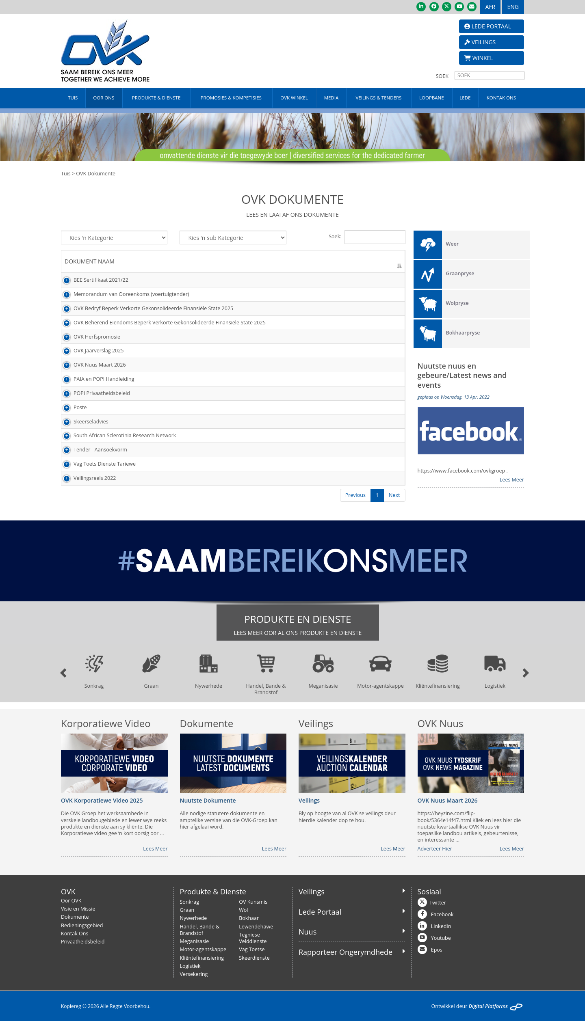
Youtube (441, 938)
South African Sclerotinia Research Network (116, 435)
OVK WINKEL (294, 98)
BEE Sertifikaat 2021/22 (92, 279)
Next (394, 495)
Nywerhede (193, 918)
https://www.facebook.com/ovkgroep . (463, 471)
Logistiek (190, 966)
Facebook (442, 914)
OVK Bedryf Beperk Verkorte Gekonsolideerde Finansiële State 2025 (144, 308)
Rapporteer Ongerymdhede (345, 952)
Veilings (312, 891)
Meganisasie (194, 941)
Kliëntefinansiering (202, 957)
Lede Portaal (320, 912)
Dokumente (75, 916)
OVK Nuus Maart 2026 (91, 364)
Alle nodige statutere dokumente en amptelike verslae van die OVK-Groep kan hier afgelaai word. (228, 820)
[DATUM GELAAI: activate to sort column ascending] (333, 261)
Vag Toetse (251, 949)
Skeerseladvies (82, 421)
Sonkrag (189, 901)
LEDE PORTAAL (487, 26)
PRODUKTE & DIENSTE (156, 98)
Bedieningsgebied (82, 925)
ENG (513, 7)
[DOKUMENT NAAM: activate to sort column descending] (180, 261)
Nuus (307, 932)
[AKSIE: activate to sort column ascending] (386, 261)
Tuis (66, 173)
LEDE (464, 98)
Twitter (437, 902)
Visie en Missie (78, 908)
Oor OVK (71, 900)
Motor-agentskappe (203, 949)
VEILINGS (480, 42)
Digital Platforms (488, 1006)
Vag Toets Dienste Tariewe (96, 463)
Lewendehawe (256, 926)
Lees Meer (512, 480)
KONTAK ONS (501, 98)
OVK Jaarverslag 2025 (90, 350)
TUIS (73, 98)
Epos (436, 949)
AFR (490, 7)
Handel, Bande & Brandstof (200, 930)
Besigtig (380, 336)
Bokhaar (249, 918)
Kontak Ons (74, 933)
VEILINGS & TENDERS (378, 98)
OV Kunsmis (253, 901)
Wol (243, 910)
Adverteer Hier (435, 849)
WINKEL (478, 58)
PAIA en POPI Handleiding (95, 379)
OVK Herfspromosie (88, 336)
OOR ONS (103, 98)
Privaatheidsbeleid (82, 941)
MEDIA (331, 98)
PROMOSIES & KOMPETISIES (231, 98)
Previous (355, 495)
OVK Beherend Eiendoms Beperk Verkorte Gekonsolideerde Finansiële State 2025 (161, 322)
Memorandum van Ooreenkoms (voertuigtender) (122, 294)
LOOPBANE (431, 98)
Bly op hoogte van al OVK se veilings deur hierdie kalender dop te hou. (347, 816)
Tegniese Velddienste (252, 938)
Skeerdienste (254, 957)
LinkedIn (441, 926)
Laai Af (378, 279)
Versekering (194, 974)
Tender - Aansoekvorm (91, 449)
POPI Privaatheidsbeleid (93, 393)
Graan (187, 910)
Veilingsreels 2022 (86, 478)
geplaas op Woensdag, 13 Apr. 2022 (454, 397)
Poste (71, 407)
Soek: (367, 237)
